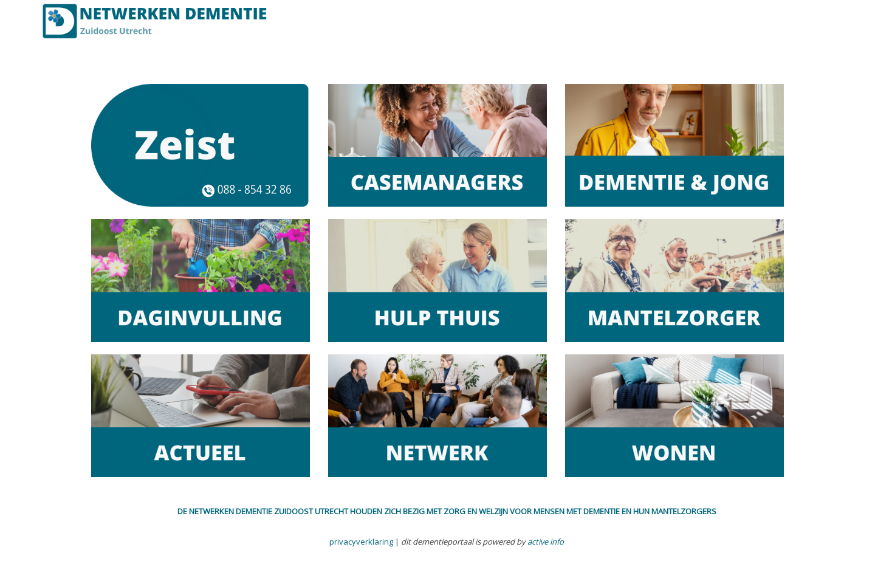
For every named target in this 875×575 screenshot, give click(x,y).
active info (545, 541)
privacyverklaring (361, 541)
